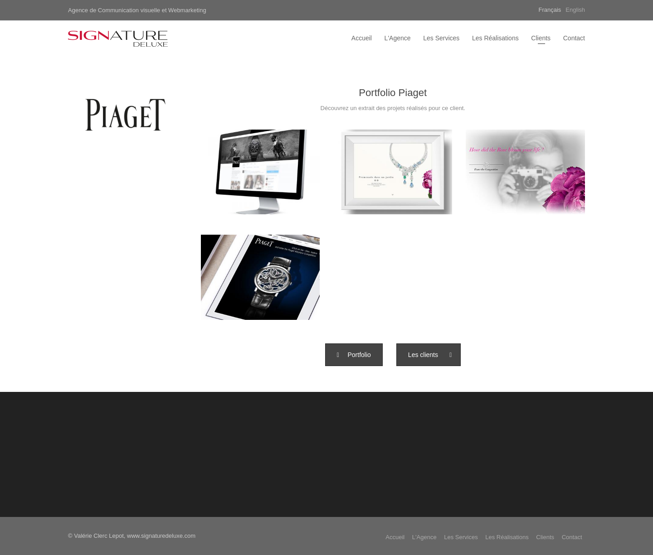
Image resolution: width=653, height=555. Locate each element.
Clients (541, 38)
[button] (354, 354)
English (575, 9)
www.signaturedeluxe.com (161, 535)
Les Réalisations (495, 38)
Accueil (361, 38)
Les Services (441, 38)
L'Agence (398, 38)
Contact (574, 38)
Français (550, 9)
